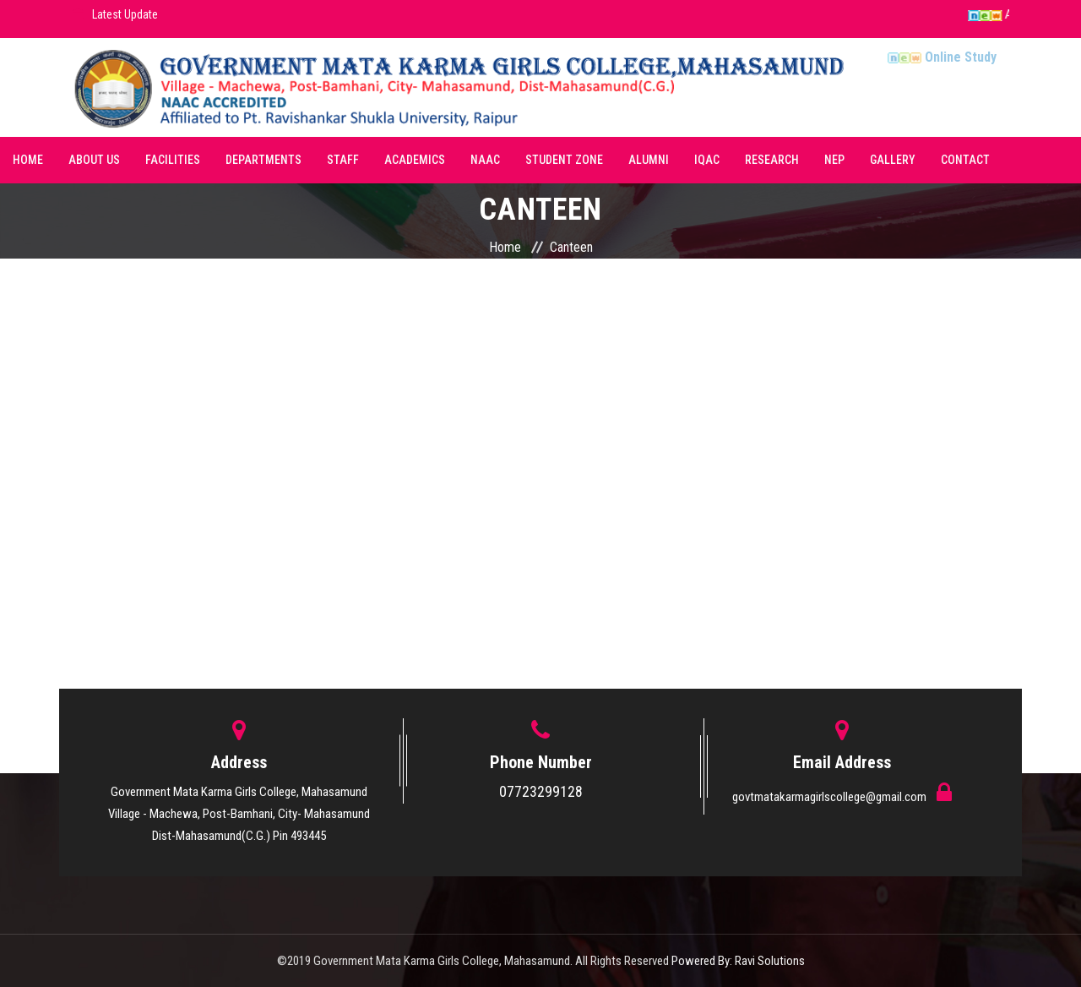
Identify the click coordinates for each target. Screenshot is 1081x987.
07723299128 (541, 791)
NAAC (485, 159)
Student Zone (564, 159)
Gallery (892, 159)
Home (28, 159)
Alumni (648, 159)
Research (772, 159)
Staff (343, 159)
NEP (834, 159)
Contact (965, 159)
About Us (94, 159)
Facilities (172, 159)
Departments (263, 159)
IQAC (707, 159)
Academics (414, 159)
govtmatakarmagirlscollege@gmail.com (830, 796)
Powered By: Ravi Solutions (738, 960)
